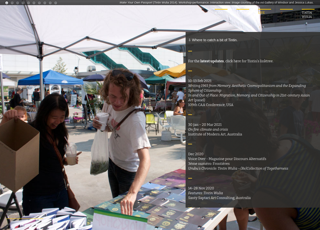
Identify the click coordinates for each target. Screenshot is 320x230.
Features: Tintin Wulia (205, 193)
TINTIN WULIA (307, 15)
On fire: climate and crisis (208, 129)
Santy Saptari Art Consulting (211, 198)
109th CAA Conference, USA (210, 105)
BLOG (219, 13)
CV (238, 13)
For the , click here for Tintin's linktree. (231, 61)
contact (14, 214)
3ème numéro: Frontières (209, 164)
